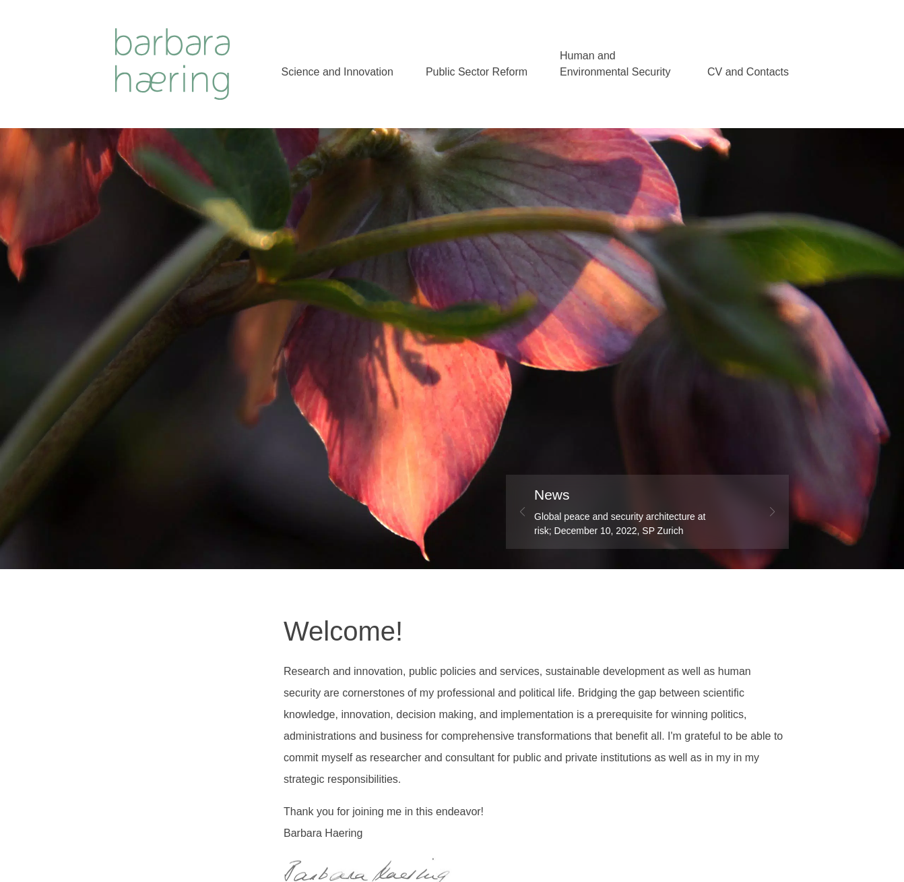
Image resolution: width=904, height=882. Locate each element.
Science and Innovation (337, 72)
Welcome (172, 63)
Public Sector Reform (476, 72)
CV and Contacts (748, 72)
